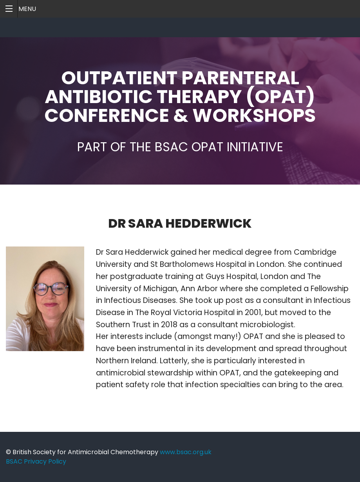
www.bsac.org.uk (186, 452)
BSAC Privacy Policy (36, 461)
